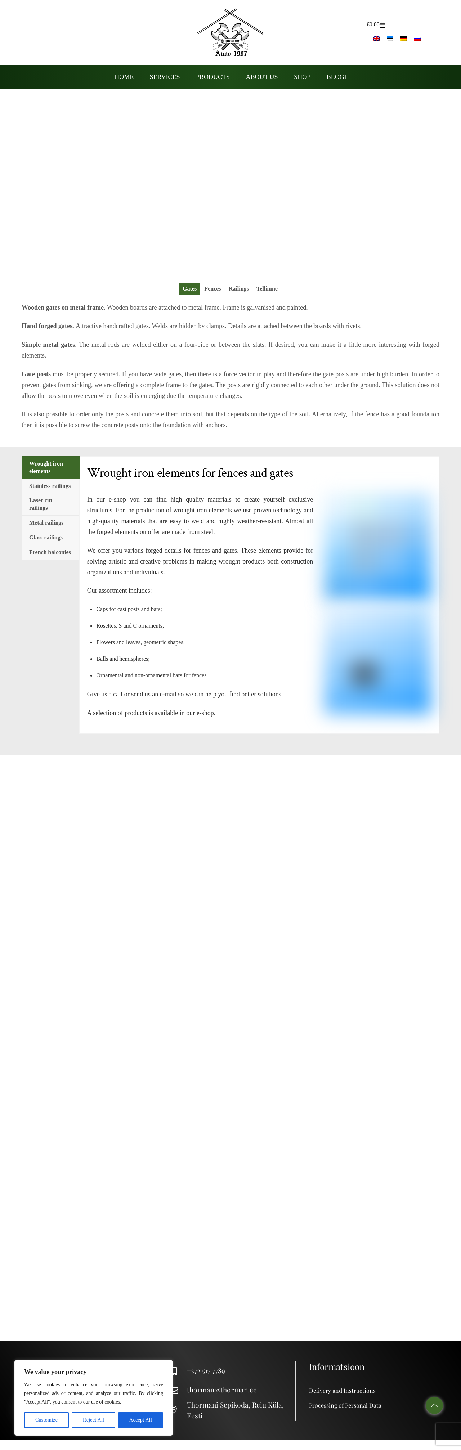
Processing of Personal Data (345, 1405)
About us (262, 77)
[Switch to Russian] (417, 38)
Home (124, 77)
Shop (302, 77)
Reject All (93, 1420)
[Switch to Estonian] (390, 38)
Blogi (336, 77)
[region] (93, 1398)
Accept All (140, 1420)
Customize (46, 1420)
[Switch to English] (376, 38)
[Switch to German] (404, 38)
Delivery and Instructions (342, 1390)
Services (165, 77)
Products (213, 77)
